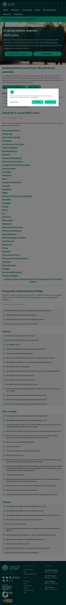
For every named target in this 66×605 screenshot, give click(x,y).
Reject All (37, 102)
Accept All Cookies (50, 102)
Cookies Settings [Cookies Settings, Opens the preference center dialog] (14, 101)
